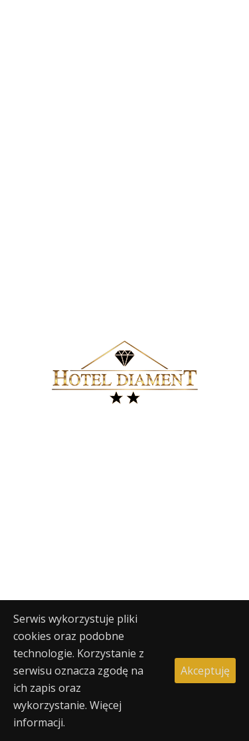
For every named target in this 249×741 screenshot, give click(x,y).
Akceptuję (205, 670)
